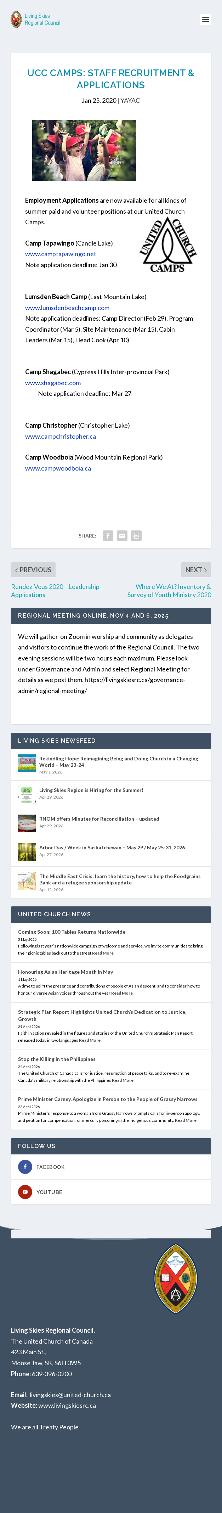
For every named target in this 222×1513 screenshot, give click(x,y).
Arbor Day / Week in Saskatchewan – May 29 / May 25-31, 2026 (112, 847)
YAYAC (130, 100)
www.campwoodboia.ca (58, 468)
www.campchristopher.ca (60, 436)
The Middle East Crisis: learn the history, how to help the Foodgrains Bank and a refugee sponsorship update (120, 879)
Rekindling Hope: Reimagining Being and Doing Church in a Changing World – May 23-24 (118, 761)
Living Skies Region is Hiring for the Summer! (91, 790)
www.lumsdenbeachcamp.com (67, 307)
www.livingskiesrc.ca (67, 1405)
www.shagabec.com (53, 383)
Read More (103, 953)
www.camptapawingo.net (60, 254)
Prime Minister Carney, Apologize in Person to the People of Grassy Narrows (108, 1099)
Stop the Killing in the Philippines (57, 1059)
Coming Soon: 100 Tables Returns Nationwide (71, 932)
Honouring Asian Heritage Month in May (65, 972)
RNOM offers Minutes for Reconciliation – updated (99, 819)
